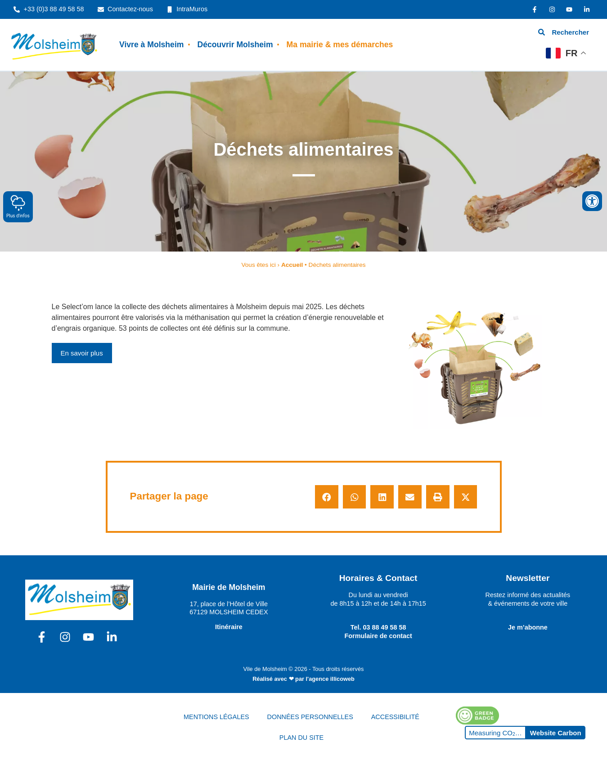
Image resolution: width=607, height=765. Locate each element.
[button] (326, 496)
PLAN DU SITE (301, 737)
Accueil (292, 264)
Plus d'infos (18, 206)
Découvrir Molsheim (235, 44)
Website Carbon (555, 733)
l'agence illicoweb (330, 678)
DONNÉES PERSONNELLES (310, 716)
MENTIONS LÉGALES (216, 716)
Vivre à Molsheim (151, 44)
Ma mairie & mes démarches (340, 44)
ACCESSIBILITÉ (395, 716)
